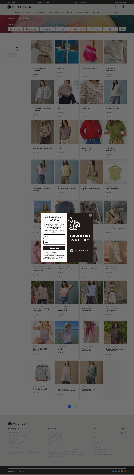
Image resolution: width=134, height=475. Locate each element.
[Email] (54, 236)
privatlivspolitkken (50, 254)
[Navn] (54, 242)
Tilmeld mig (54, 248)
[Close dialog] (90, 215)
